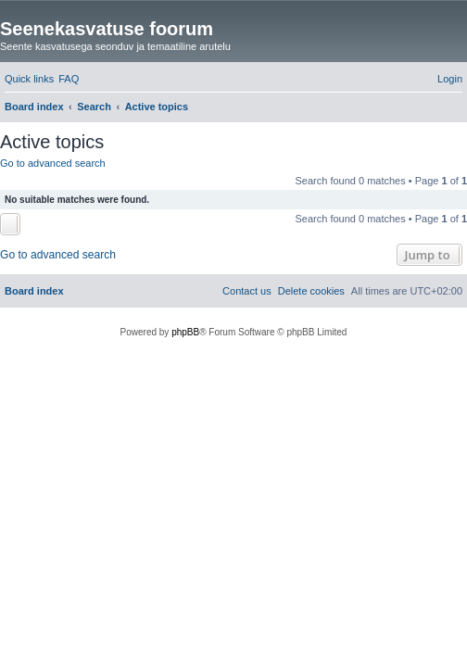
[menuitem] (68, 79)
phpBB (185, 332)
